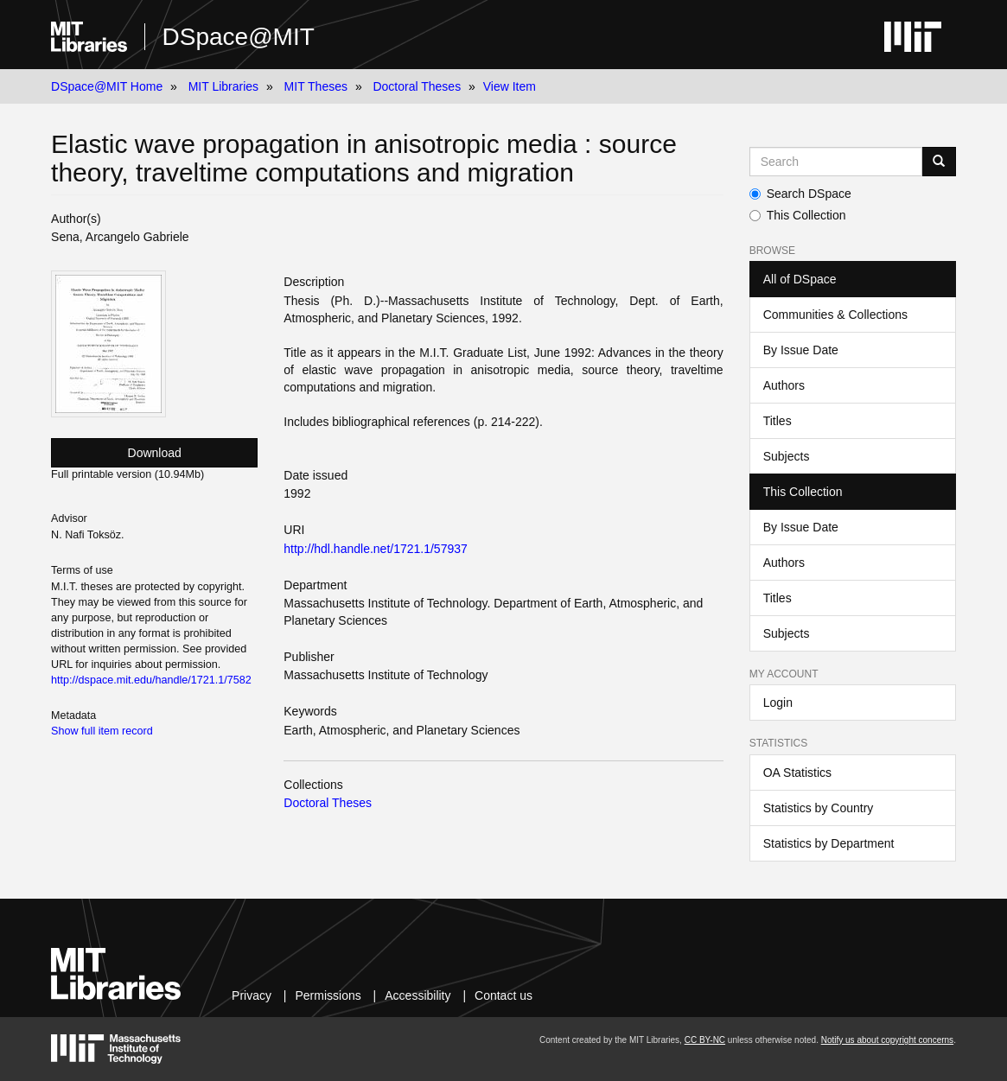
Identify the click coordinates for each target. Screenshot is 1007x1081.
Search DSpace (800, 193)
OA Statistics (797, 772)
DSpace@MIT (239, 36)
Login (778, 702)
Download (155, 453)
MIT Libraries (223, 86)
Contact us (503, 995)
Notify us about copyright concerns (887, 1040)
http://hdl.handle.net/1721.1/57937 (376, 549)
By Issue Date (800, 350)
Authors (784, 385)
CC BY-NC (705, 1040)
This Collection (797, 215)
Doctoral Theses (417, 86)
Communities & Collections (835, 314)
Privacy (251, 995)
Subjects (786, 456)
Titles (777, 421)
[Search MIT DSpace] (835, 161)
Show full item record (102, 731)
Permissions (327, 995)
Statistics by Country (818, 808)
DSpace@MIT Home (107, 86)
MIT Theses (315, 86)
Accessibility (417, 995)
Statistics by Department (829, 843)
